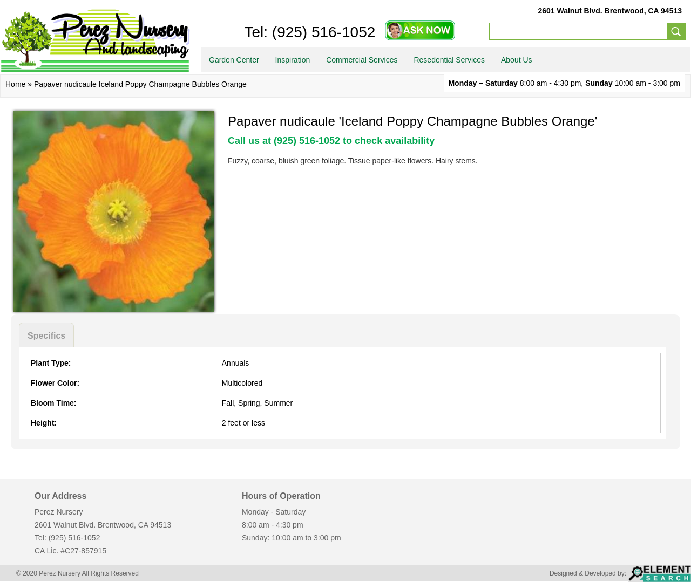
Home (15, 84)
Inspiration (292, 60)
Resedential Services (449, 60)
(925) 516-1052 (321, 32)
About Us (516, 60)
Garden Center (234, 60)
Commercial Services (361, 60)
